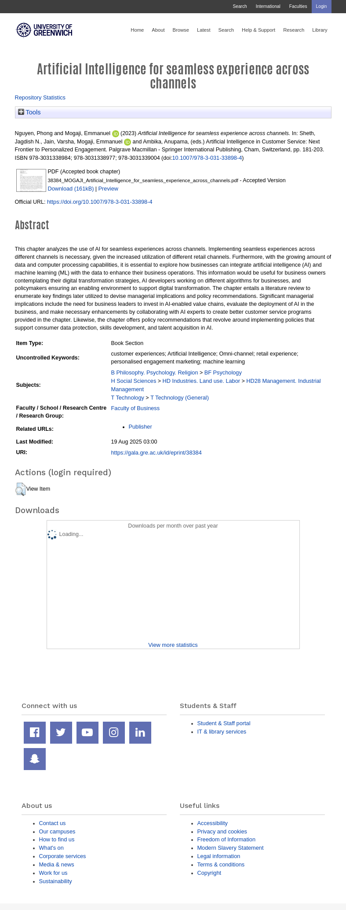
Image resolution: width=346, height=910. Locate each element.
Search (240, 6)
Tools (29, 112)
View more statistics (172, 645)
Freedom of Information (226, 839)
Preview (108, 188)
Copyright (209, 873)
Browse (181, 30)
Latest (204, 30)
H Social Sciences (134, 381)
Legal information (218, 856)
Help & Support (258, 30)
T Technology (127, 397)
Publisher (140, 426)
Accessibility (212, 823)
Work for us (53, 873)
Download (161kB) (71, 188)
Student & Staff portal (224, 723)
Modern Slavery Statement (230, 847)
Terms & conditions (221, 864)
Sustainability (55, 881)
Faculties (298, 6)
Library (319, 30)
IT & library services (222, 731)
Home (137, 30)
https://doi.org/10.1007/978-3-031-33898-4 (100, 201)
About (158, 30)
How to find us (57, 839)
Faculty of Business (135, 408)
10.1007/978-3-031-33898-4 (207, 157)
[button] (20, 489)
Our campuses (57, 831)
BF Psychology (223, 372)
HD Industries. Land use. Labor (201, 381)
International (268, 6)
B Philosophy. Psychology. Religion (154, 372)
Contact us (52, 823)
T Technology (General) (179, 397)
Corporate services (62, 856)
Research (293, 30)
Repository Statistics (40, 97)
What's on (51, 847)
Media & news (56, 864)
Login (321, 6)
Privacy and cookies (222, 831)
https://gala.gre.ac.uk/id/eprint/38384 (156, 452)
